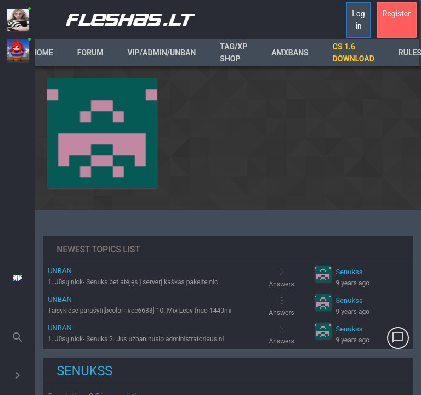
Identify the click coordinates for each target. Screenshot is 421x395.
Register (397, 13)
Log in (358, 19)
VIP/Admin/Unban (162, 52)
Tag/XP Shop (233, 52)
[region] (228, 230)
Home (42, 52)
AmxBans (290, 52)
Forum (90, 52)
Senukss (348, 272)
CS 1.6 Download (353, 52)
